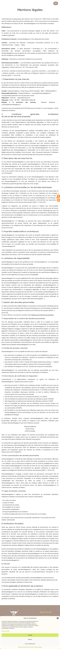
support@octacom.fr (23, 98)
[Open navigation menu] (56, 3)
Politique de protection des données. (42, 315)
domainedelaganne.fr (30, 23)
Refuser (30, 639)
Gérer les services (5, 631)
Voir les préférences (30, 643)
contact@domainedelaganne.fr (41, 93)
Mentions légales (38, 647)
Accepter (30, 635)
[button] (57, 618)
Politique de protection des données (26, 647)
